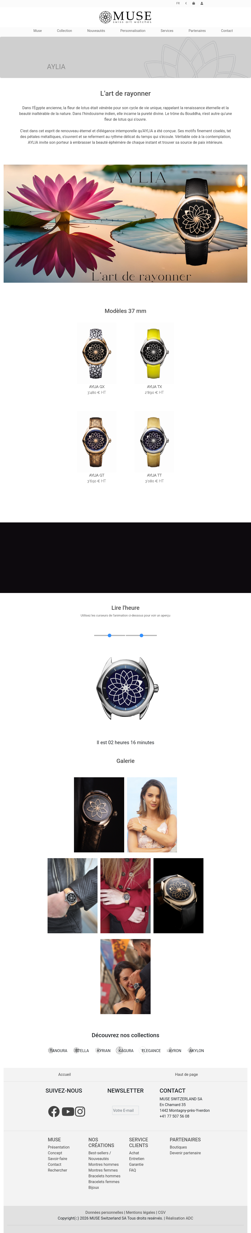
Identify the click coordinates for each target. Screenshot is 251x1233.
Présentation (58, 1147)
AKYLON (195, 1050)
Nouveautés (98, 1158)
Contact (54, 1164)
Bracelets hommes (104, 1176)
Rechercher (57, 1170)
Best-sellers (98, 1153)
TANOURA (57, 1050)
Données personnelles (105, 1212)
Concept (55, 1153)
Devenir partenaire (185, 1153)
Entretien (136, 1158)
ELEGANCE (150, 1050)
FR (178, 3)
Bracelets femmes (103, 1181)
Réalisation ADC (179, 1218)
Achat (134, 1153)
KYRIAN (102, 1050)
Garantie (136, 1164)
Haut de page (186, 1074)
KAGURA (125, 1050)
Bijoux (93, 1187)
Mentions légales (141, 1212)
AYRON (173, 1050)
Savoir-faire (57, 1158)
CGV (162, 1212)
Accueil (64, 1074)
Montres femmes (103, 1170)
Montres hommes (103, 1164)
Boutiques (178, 1147)
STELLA (81, 1050)
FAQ (132, 1170)
